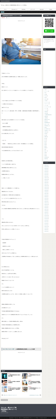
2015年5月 (46, 231)
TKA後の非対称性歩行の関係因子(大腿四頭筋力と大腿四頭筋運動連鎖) (14, 389)
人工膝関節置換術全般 (48, 114)
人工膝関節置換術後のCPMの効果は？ (34, 395)
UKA (45, 97)
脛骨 (45, 144)
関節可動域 (46, 157)
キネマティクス (47, 103)
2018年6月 (46, 210)
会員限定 (46, 116)
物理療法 (46, 136)
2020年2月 (46, 182)
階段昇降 (46, 158)
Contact (50, 9)
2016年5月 (46, 229)
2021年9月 (46, 168)
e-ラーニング (32, 9)
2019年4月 (46, 198)
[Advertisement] (21, 29)
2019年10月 (46, 188)
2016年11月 (46, 226)
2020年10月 (46, 179)
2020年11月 (46, 177)
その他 (45, 100)
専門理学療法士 (47, 125)
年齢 (45, 127)
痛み (45, 138)
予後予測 (46, 111)
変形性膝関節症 (47, 122)
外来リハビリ (46, 124)
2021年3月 (46, 174)
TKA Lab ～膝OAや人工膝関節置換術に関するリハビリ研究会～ (14, 5)
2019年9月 (46, 190)
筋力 (45, 141)
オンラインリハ (47, 102)
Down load (41, 9)
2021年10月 (46, 166)
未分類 (45, 133)
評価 (45, 152)
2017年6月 (46, 223)
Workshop (23, 9)
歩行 (45, 135)
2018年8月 (46, 207)
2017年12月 (46, 215)
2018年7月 (46, 209)
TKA (45, 94)
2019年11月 (46, 187)
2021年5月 (46, 171)
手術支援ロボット (47, 130)
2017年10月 (46, 218)
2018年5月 (46, 212)
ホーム (5, 9)
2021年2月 (46, 176)
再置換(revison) (47, 119)
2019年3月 (46, 199)
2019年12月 (46, 185)
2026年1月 (46, 165)
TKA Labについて (14, 9)
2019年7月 (46, 193)
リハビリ (8, 17)
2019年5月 (46, 196)
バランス (46, 105)
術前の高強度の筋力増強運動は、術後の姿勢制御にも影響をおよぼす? (34, 382)
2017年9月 (46, 220)
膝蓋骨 (45, 147)
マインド (46, 108)
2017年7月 (46, 221)
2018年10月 (46, 204)
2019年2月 (46, 201)
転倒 (45, 155)
